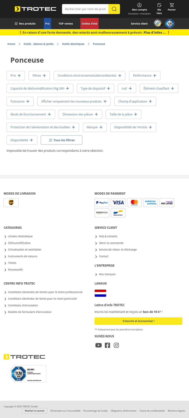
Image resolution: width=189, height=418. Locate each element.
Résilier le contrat (34, 410)
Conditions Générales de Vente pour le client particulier (42, 298)
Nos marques (107, 274)
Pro (47, 23)
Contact (103, 256)
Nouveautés (15, 269)
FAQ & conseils (108, 236)
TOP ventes (66, 23)
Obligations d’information (124, 410)
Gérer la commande (111, 243)
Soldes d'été (89, 23)
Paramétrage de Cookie (95, 410)
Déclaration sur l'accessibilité (65, 410)
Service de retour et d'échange (118, 249)
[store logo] (35, 9)
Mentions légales (176, 410)
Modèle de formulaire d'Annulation (30, 312)
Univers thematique (20, 236)
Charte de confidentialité (152, 410)
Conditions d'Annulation (23, 305)
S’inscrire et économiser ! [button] (138, 321)
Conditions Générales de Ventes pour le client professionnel (45, 292)
